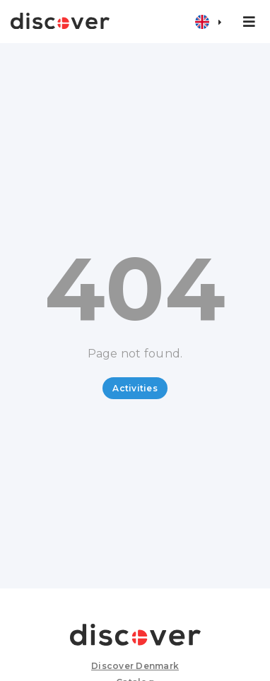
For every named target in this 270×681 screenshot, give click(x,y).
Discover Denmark (135, 666)
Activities (135, 388)
